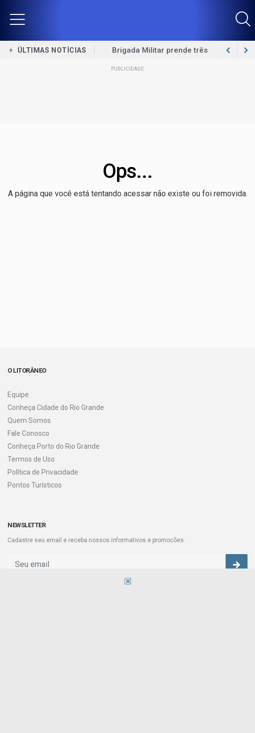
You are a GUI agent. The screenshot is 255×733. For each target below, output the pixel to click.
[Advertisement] (127, 658)
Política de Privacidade (42, 472)
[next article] (228, 50)
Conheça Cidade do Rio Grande (55, 407)
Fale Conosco (28, 433)
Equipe (18, 395)
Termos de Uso (31, 459)
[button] (17, 18)
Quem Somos (29, 420)
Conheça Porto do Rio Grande (53, 446)
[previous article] (246, 50)
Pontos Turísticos (34, 485)
